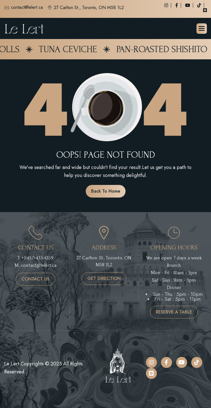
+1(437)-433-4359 (37, 257)
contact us (35, 279)
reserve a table (174, 312)
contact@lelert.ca (23, 7)
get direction (104, 278)
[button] (201, 28)
